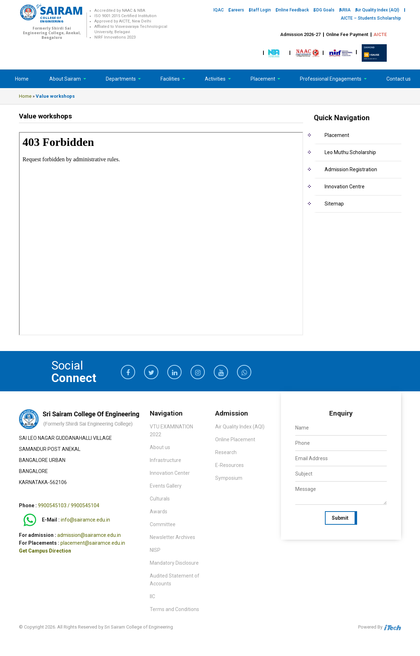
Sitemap (334, 204)
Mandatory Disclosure (174, 563)
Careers (236, 9)
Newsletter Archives (172, 537)
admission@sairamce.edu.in (89, 535)
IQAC (218, 9)
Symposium (228, 478)
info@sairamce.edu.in (85, 520)
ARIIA (345, 9)
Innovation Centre (345, 186)
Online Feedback (292, 9)
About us (160, 447)
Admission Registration (351, 169)
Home (22, 79)
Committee (163, 524)
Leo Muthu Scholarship (350, 152)
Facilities (170, 79)
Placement (263, 79)
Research (226, 452)
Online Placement (235, 439)
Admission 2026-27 (300, 34)
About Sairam (65, 79)
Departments (121, 79)
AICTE (380, 34)
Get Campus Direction (45, 551)
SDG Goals (324, 9)
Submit (340, 518)
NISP (155, 550)
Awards (158, 511)
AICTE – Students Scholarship (371, 18)
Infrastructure (165, 460)
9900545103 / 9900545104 (68, 505)
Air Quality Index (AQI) (377, 9)
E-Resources (229, 465)
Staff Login (260, 9)
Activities (216, 79)
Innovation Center (170, 473)
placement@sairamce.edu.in (92, 543)
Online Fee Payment (347, 34)
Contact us (398, 79)
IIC (152, 596)
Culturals (160, 499)
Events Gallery (166, 486)
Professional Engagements (331, 79)
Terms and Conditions (174, 609)
